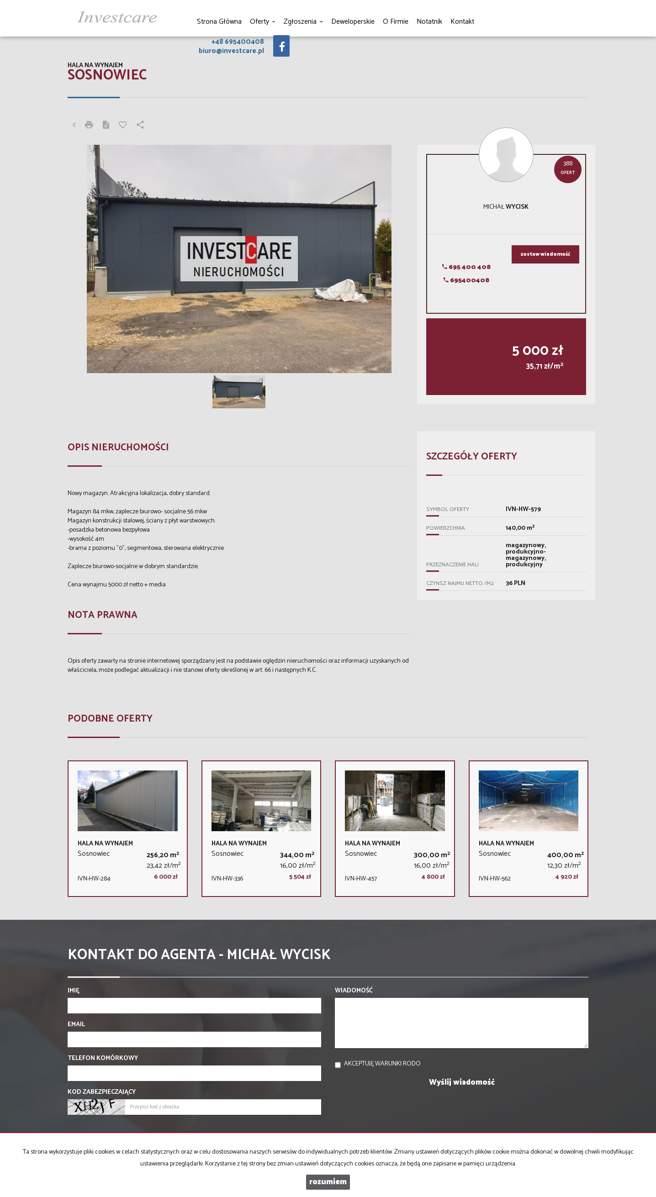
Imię (73, 991)
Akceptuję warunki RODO (382, 1064)
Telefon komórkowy (103, 1058)
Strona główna (219, 21)
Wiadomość (354, 991)
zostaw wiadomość (545, 254)
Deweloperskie (353, 21)
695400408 (466, 280)
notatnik (429, 21)
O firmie (395, 21)
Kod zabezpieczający (102, 1092)
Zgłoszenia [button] (303, 21)
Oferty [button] (262, 21)
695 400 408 (466, 267)
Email (76, 1024)
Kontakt (462, 21)
